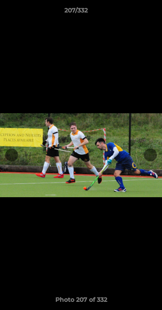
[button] (131, 12)
